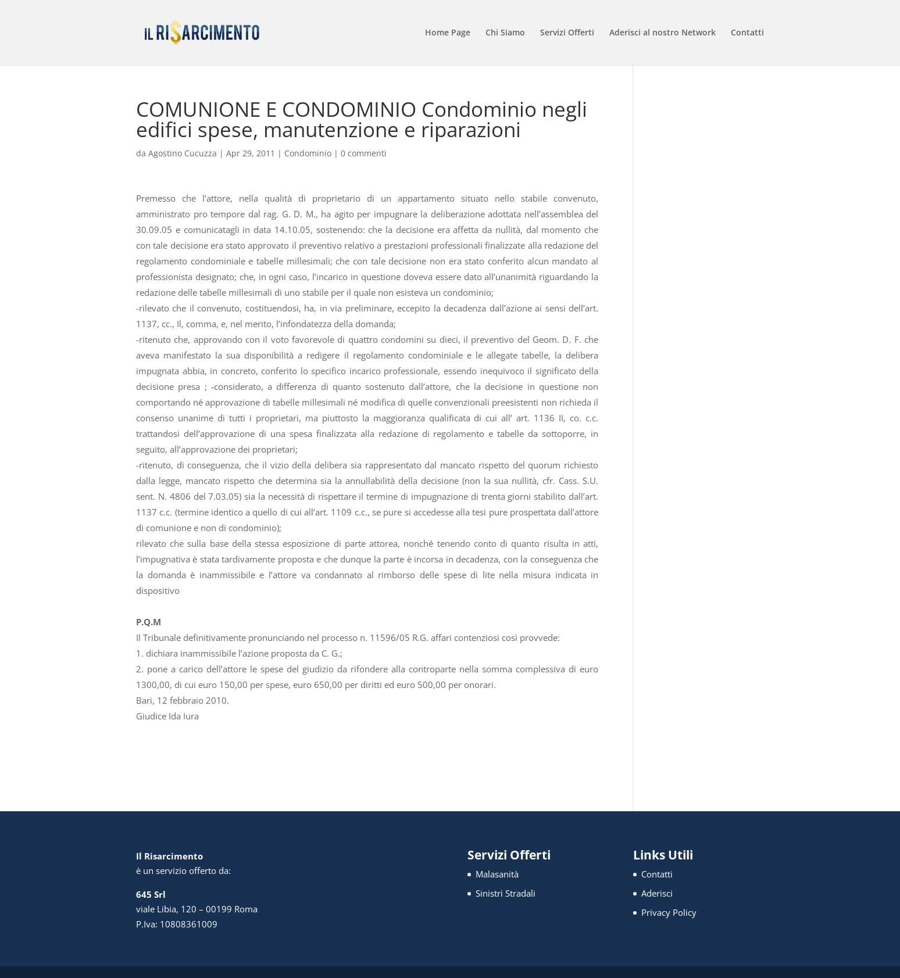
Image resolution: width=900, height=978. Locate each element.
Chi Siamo (505, 33)
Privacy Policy (669, 912)
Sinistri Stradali (505, 893)
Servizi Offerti (567, 33)
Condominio (307, 153)
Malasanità (497, 874)
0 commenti (364, 153)
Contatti (747, 33)
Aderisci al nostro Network (662, 33)
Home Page (447, 33)
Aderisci (657, 893)
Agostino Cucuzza (182, 153)
